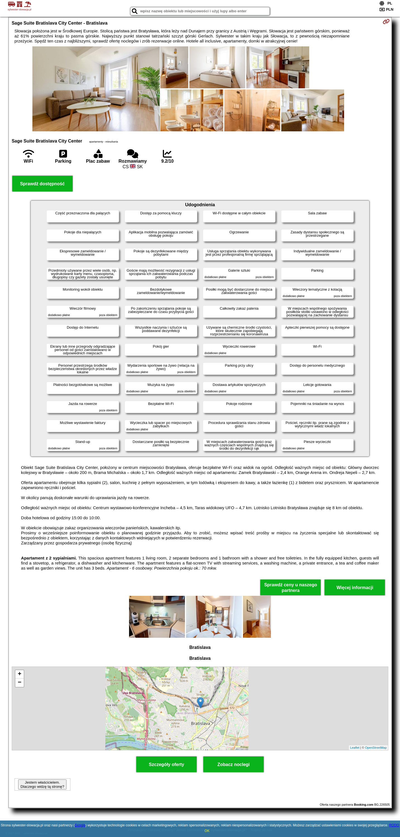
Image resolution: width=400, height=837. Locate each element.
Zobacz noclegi (233, 764)
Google (80, 825)
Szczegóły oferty (166, 764)
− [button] (20, 683)
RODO (394, 825)
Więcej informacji (355, 587)
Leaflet (354, 747)
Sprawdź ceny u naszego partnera (290, 587)
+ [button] (20, 674)
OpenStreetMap (376, 747)
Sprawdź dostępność (42, 183)
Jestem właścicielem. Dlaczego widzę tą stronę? (42, 784)
